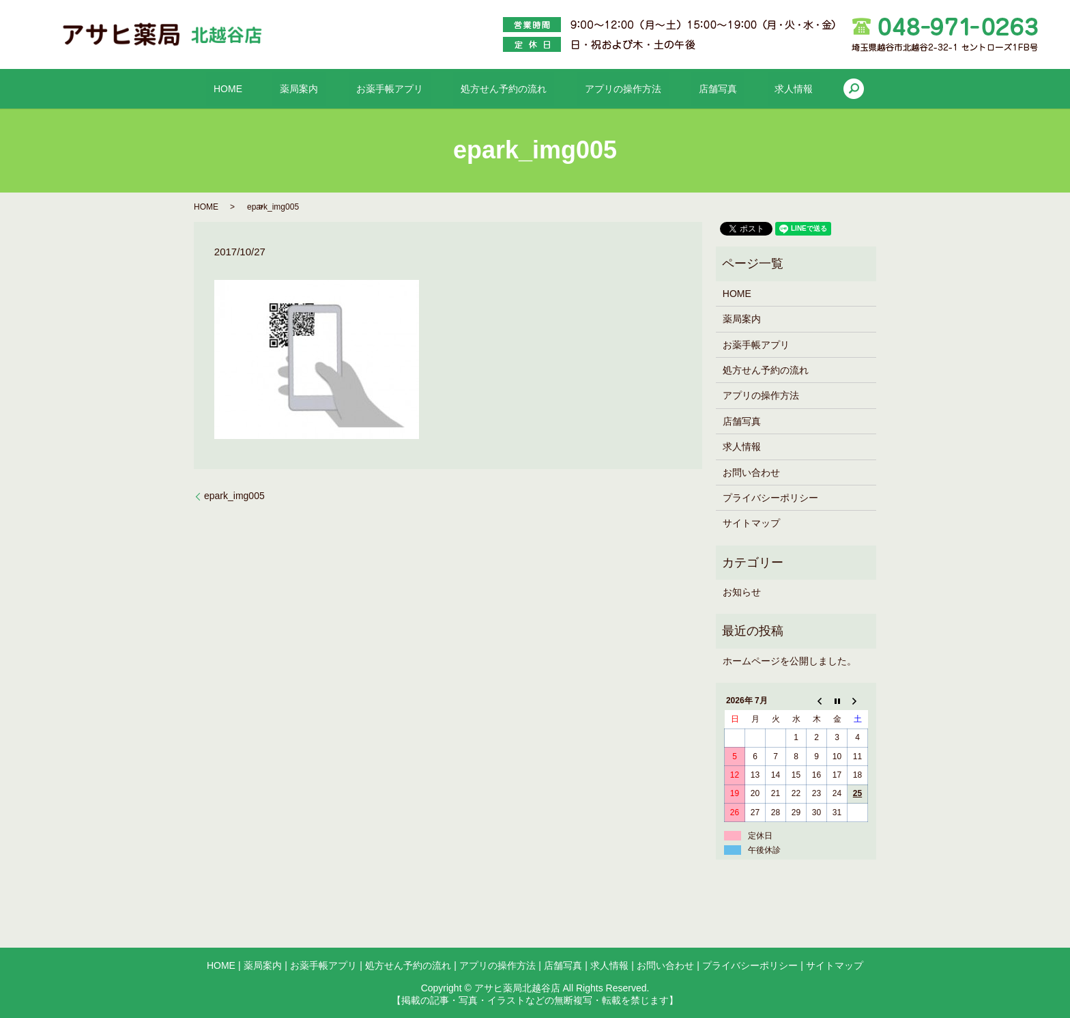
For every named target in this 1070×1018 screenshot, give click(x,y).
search (802, 89)
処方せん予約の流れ (504, 88)
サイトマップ (751, 523)
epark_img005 (234, 495)
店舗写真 (688, 88)
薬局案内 (329, 88)
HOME (272, 88)
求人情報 (749, 88)
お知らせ (742, 591)
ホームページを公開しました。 (789, 660)
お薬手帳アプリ (404, 88)
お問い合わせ (751, 472)
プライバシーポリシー (770, 497)
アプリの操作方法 (608, 88)
